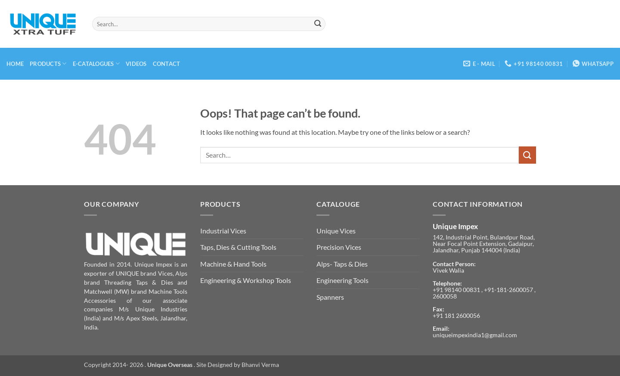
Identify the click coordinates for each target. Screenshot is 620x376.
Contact (166, 63)
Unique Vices (336, 231)
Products (48, 63)
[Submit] (317, 24)
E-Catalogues (96, 63)
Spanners (330, 297)
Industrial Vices (223, 231)
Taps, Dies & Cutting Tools (238, 247)
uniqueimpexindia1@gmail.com (475, 335)
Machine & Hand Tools (233, 264)
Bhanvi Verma (260, 364)
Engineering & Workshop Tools (245, 280)
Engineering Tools (342, 280)
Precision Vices (338, 247)
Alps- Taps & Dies (342, 264)
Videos (136, 63)
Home (15, 63)
